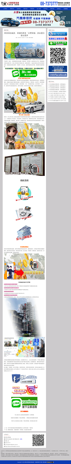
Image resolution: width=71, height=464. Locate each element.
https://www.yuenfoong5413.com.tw (12, 446)
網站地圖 (45, 462)
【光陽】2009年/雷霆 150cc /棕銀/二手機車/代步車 (60, 95)
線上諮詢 (39, 8)
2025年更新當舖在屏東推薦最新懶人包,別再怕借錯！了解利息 (20, 427)
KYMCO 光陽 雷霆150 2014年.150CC (57, 93)
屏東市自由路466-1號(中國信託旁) (11, 439)
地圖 (21, 439)
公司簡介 (5, 8)
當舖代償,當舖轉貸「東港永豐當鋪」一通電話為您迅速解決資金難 (24, 417)
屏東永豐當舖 (31, 37)
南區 (41, 462)
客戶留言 (46, 8)
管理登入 (59, 8)
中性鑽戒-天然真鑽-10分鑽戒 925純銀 (57, 96)
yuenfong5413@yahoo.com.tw (11, 444)
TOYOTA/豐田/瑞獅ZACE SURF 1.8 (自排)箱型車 (59, 100)
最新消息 (25, 8)
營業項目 (12, 8)
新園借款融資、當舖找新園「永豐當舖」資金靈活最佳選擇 (19, 429)
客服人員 (6, 440)
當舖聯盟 (66, 8)
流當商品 (19, 8)
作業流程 (32, 8)
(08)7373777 (7, 442)
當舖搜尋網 (37, 462)
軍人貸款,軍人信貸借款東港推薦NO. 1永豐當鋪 (24, 414)
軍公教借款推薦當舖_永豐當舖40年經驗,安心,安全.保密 (24, 113)
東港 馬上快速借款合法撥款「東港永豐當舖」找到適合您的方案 (24, 420)
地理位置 (52, 8)
